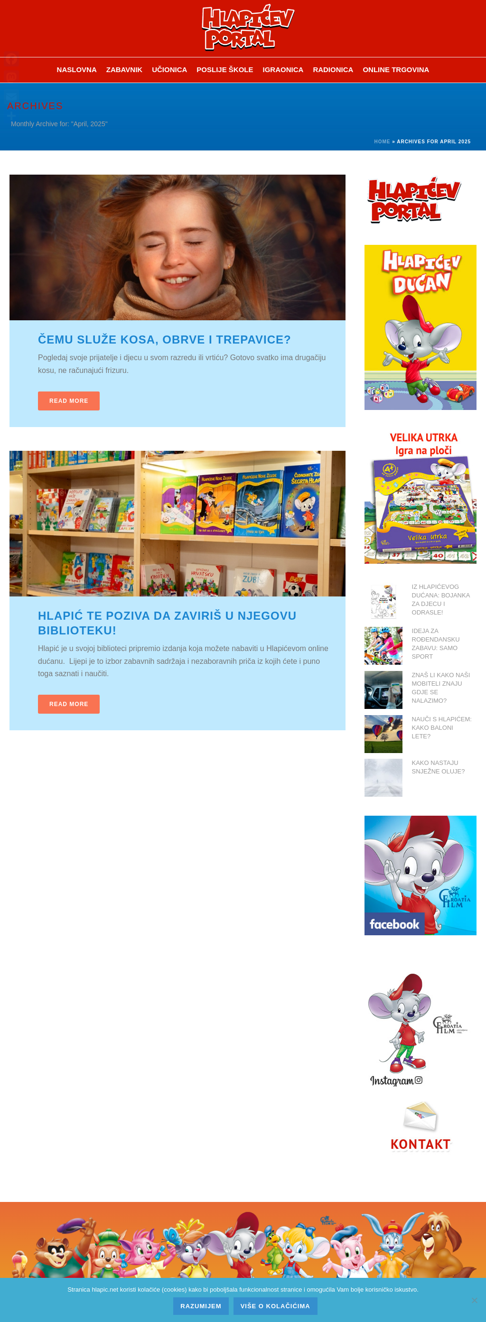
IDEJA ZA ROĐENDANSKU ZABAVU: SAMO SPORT (436, 643)
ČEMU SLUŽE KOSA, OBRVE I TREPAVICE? (164, 339)
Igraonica (283, 69)
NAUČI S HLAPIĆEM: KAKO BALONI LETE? (442, 728)
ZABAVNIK (124, 69)
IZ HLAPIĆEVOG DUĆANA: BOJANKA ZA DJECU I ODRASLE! (441, 599)
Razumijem (200, 1306)
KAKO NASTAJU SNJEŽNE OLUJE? (438, 767)
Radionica (333, 69)
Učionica (169, 69)
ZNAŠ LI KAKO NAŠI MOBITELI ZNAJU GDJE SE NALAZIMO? (441, 687)
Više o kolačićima (275, 1306)
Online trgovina (396, 69)
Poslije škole (224, 69)
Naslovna (77, 69)
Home (382, 141)
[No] (474, 1300)
